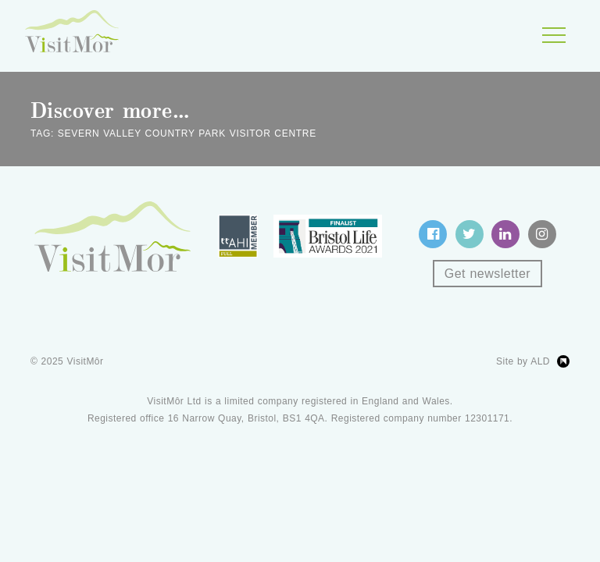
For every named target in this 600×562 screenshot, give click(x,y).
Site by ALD (523, 361)
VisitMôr (85, 361)
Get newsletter (487, 273)
